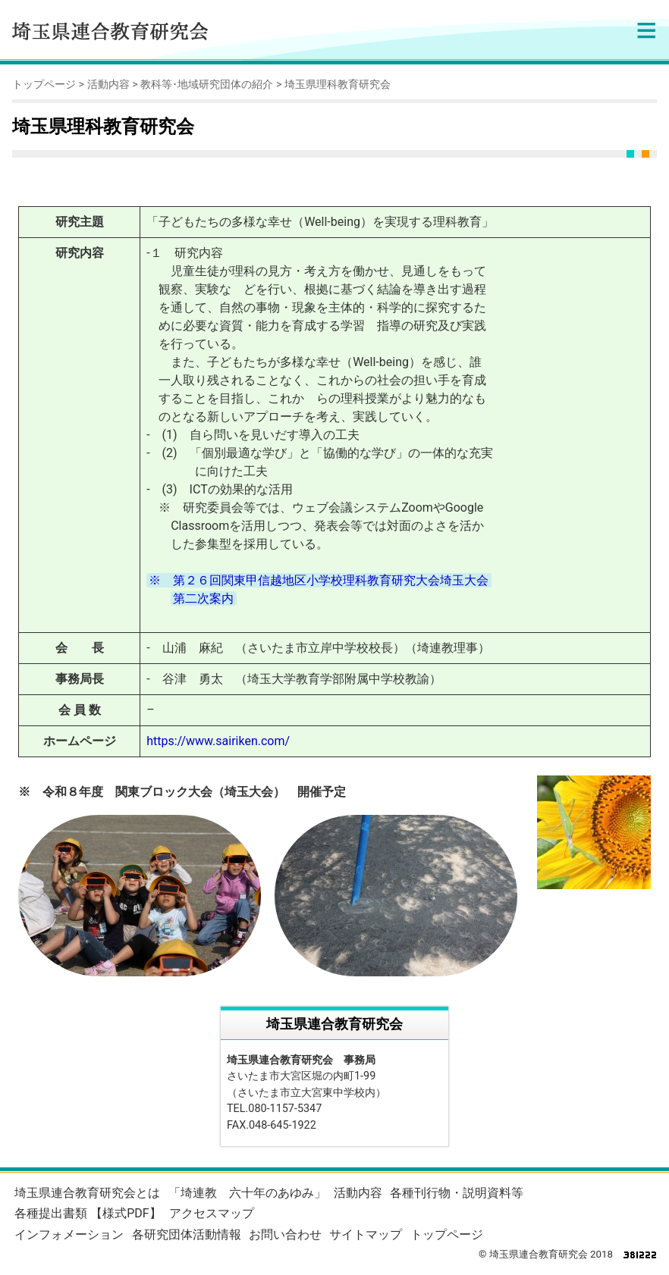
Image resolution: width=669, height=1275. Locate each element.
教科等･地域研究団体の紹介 (206, 84)
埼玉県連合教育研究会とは (87, 1193)
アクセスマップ (211, 1213)
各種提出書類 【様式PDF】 (87, 1213)
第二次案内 (203, 598)
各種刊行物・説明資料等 (456, 1193)
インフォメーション (69, 1234)
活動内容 (108, 84)
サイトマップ (365, 1234)
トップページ (44, 84)
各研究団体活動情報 (186, 1234)
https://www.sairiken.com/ (218, 741)
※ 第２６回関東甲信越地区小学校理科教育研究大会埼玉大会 (318, 580)
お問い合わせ (285, 1234)
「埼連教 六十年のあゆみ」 (247, 1193)
